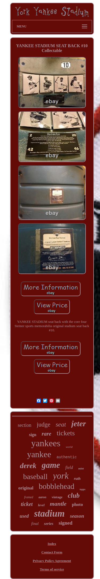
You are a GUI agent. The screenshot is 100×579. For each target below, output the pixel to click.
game (51, 465)
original (25, 487)
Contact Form (51, 552)
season (77, 516)
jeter (78, 423)
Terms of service (52, 569)
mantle (58, 503)
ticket (27, 504)
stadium (49, 513)
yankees (46, 443)
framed (28, 497)
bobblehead (56, 486)
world (69, 446)
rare (46, 434)
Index (52, 544)
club (73, 495)
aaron (42, 497)
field (69, 467)
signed (66, 523)
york (61, 476)
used (24, 516)
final (35, 523)
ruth (77, 479)
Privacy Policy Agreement (52, 561)
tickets (66, 433)
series (48, 523)
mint (81, 468)
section (24, 425)
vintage (57, 497)
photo (77, 504)
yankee (39, 454)
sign (33, 434)
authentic (67, 457)
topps (83, 489)
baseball (35, 476)
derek (28, 466)
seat (61, 424)
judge (43, 424)
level (41, 505)
